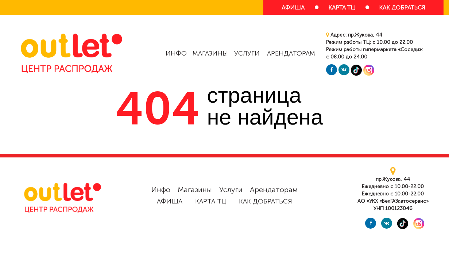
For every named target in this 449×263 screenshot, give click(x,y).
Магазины (210, 53)
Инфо (176, 53)
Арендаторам (291, 53)
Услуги (247, 53)
